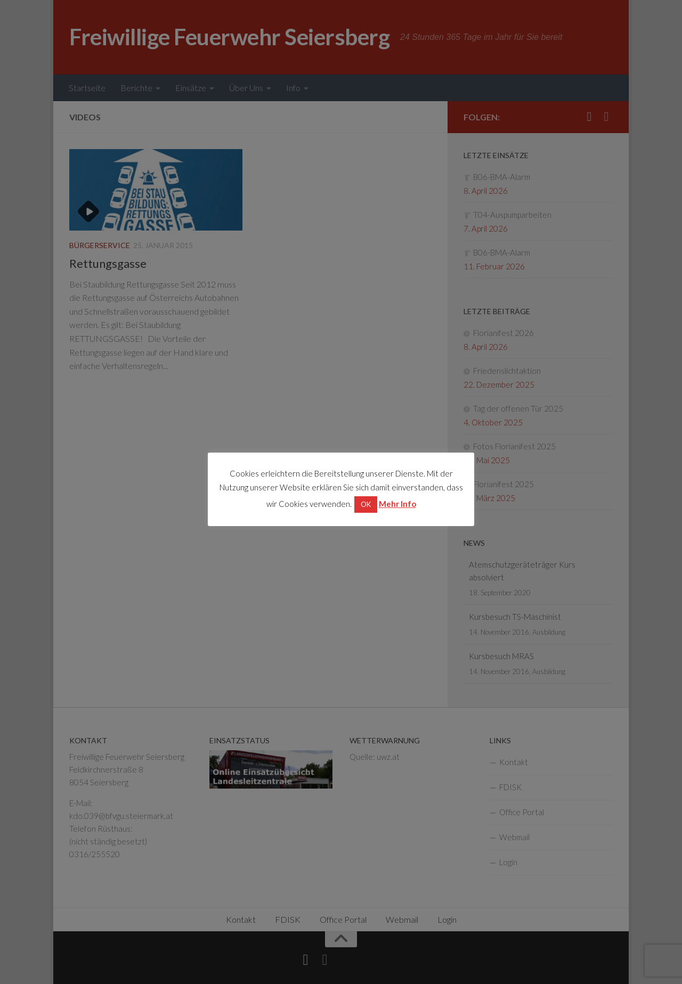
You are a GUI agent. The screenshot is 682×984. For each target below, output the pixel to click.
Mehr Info (397, 504)
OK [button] (366, 504)
